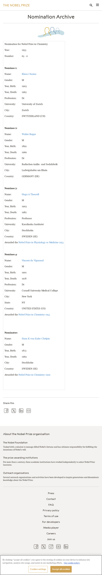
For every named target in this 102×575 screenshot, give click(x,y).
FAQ (51, 504)
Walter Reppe (29, 134)
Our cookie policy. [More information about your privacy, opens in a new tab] (72, 563)
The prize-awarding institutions (20, 457)
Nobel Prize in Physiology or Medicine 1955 (41, 242)
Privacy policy (51, 510)
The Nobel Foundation (15, 442)
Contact (51, 499)
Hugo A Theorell (30, 194)
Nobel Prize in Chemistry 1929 (34, 374)
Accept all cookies (61, 569)
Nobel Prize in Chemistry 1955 (34, 314)
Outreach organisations (16, 473)
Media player (51, 527)
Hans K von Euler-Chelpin (36, 338)
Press (51, 493)
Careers (51, 533)
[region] (51, 565)
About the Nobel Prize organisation (26, 434)
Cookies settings (38, 569)
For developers (51, 521)
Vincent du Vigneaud (33, 260)
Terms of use (51, 516)
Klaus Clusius (29, 74)
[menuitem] (51, 493)
